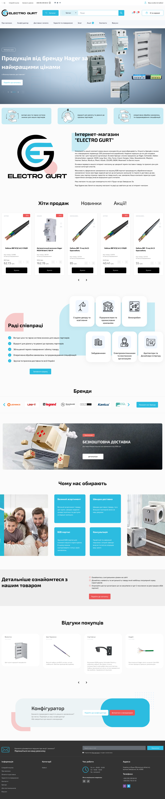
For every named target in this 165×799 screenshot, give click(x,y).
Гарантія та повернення (63, 23)
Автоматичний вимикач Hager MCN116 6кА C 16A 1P (49, 249)
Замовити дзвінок (27, 3)
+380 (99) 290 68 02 (42, 3)
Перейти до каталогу (99, 596)
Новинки (91, 203)
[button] (23, 92)
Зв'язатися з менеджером (122, 713)
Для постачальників (9, 788)
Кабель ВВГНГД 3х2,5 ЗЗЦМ (16, 248)
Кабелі (44, 767)
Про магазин (7, 23)
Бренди (4, 785)
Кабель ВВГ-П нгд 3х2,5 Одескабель (79, 249)
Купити (16, 270)
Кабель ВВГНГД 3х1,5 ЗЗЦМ (115, 248)
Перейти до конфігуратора (95, 713)
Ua (4, 3)
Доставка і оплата (41, 23)
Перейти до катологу (12, 82)
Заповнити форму (40, 371)
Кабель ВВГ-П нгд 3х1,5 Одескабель (145, 249)
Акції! (120, 203)
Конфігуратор (22, 23)
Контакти (103, 23)
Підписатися (155, 748)
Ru (2, 3)
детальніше (93, 456)
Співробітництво (14, 3)
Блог (80, 23)
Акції (90, 23)
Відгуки (115, 23)
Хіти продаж (53, 203)
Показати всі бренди (147, 405)
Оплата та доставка (9, 774)
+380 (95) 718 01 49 (129, 781)
